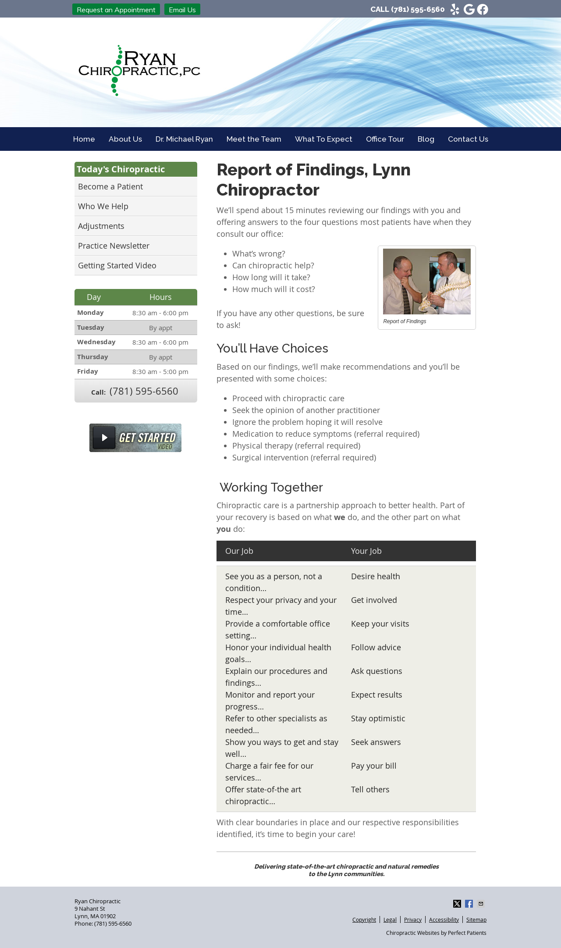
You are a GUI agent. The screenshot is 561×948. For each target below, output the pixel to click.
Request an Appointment (116, 9)
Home (84, 139)
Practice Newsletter (113, 245)
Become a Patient (110, 186)
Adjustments (101, 226)
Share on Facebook (470, 904)
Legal (390, 919)
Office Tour (385, 139)
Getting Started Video (117, 265)
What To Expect (323, 139)
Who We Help (103, 206)
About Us (125, 139)
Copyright (364, 919)
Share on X (458, 904)
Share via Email (481, 904)
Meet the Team (254, 139)
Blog (426, 139)
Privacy (413, 919)
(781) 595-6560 (418, 9)
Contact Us (468, 139)
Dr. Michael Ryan (184, 139)
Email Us (182, 9)
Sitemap (476, 919)
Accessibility (444, 919)
